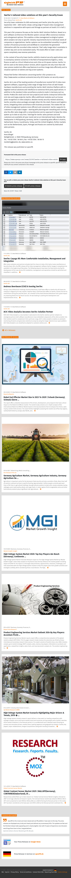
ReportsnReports (9, 394)
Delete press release (13, 186)
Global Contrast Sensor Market (13, 788)
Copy (63, 159)
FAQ (3, 872)
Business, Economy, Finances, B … (21, 549)
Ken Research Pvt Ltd (10, 472)
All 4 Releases (8, 330)
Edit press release (33, 186)
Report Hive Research (10, 629)
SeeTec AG (19, 20)
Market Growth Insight (10, 551)
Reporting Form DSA (51, 872)
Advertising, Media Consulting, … (21, 470)
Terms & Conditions (26, 872)
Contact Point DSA (38, 872)
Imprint (7, 872)
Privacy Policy (15, 872)
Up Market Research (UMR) (12, 710)
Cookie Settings (62, 872)
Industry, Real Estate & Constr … (20, 708)
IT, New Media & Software (26, 18)
